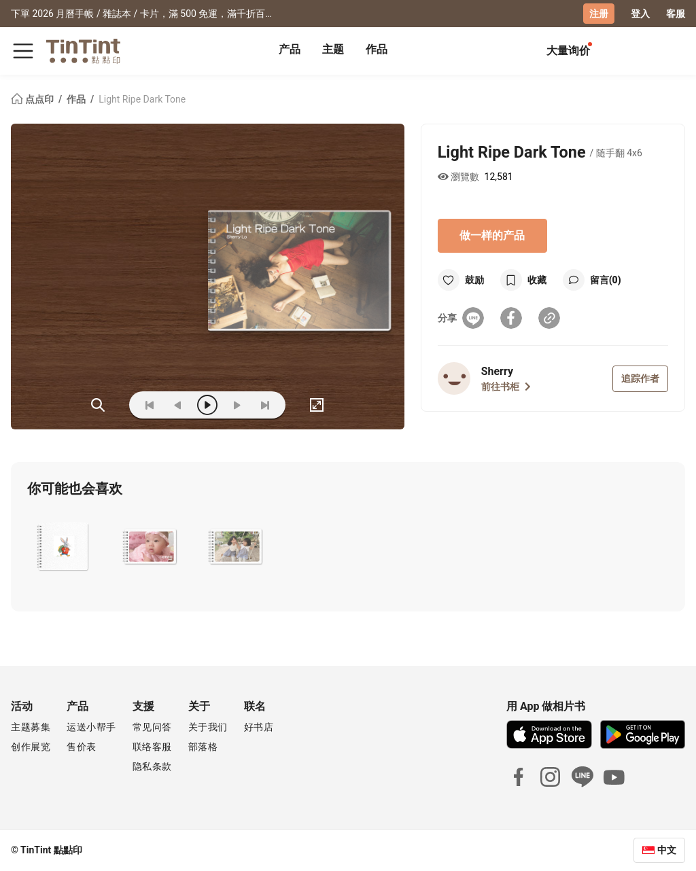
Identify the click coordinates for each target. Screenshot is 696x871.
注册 (598, 13)
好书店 (259, 727)
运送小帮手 (91, 727)
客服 (675, 13)
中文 (666, 850)
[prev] (178, 405)
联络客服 (152, 746)
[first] (149, 405)
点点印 (33, 99)
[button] (64, 547)
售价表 (82, 746)
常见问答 (152, 727)
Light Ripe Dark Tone (142, 99)
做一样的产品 (492, 235)
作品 (376, 49)
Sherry (497, 371)
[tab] (289, 51)
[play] (207, 405)
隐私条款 (152, 766)
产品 (289, 49)
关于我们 (208, 727)
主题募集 (30, 727)
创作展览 (30, 746)
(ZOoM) (98, 405)
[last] (265, 405)
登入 (640, 13)
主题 (333, 49)
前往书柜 (506, 386)
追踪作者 (640, 378)
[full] (316, 405)
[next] (236, 405)
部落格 (203, 746)
